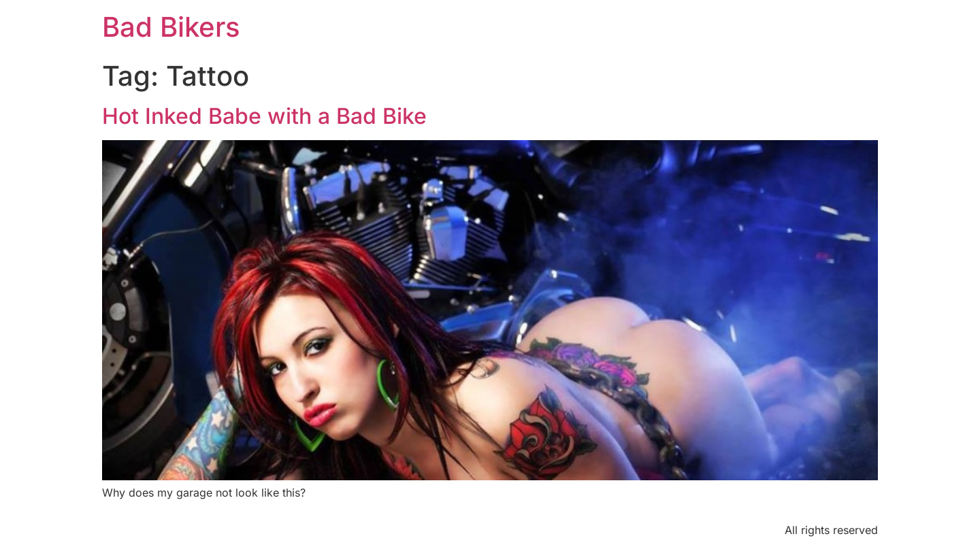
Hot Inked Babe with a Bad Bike (264, 116)
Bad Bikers (171, 27)
